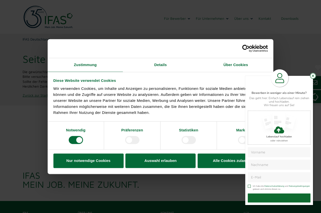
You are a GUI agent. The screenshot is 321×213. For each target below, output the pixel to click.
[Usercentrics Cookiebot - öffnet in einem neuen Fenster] (246, 48)
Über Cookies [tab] (235, 65)
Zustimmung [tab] (85, 65)
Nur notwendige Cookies (88, 161)
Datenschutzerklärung (274, 186)
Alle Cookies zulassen (233, 161)
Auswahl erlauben (160, 161)
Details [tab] (160, 65)
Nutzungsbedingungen (299, 186)
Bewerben (279, 198)
